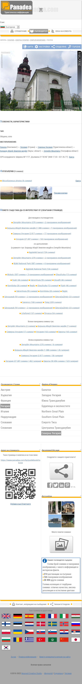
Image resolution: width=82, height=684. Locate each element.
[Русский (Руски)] (75, 624)
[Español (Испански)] (29, 616)
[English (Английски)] (6, 616)
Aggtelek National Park (42, 269)
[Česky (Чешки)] (29, 631)
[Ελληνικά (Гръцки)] (29, 639)
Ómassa (53, 313)
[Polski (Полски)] (6, 631)
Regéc (32, 285)
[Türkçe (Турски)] (40, 639)
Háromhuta (41, 280)
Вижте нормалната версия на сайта (54, 656)
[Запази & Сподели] (61, 471)
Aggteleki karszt (42, 252)
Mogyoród (48, 673)
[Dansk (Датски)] (40, 624)
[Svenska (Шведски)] (52, 624)
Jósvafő (63, 280)
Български (10, 27)
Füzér (20, 280)
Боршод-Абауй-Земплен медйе (13, 150)
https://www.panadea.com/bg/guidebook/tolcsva (20, 461)
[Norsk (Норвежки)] (64, 624)
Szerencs (32, 302)
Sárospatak (28, 296)
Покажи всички (60, 192)
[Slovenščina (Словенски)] (52, 631)
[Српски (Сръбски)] (75, 631)
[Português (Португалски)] (40, 616)
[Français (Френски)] (52, 616)
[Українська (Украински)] (17, 631)
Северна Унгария (22, 40)
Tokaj (53, 302)
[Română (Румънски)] (17, 639)
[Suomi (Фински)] (6, 624)
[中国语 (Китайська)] (64, 639)
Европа (3, 147)
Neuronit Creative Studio (31, 673)
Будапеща (58, 673)
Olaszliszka (66, 274)
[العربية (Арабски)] (52, 639)
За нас (13, 656)
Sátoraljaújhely (67, 296)
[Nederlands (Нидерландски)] (29, 624)
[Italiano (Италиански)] (64, 616)
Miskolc (30, 274)
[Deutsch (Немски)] (17, 616)
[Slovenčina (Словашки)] (40, 631)
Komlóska (17, 285)
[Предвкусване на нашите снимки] (61, 544)
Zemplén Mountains (37, 40)
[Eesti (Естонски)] (17, 624)
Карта (71, 156)
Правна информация (27, 656)
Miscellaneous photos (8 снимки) (17, 180)
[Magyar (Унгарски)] (75, 616)
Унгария (10, 40)
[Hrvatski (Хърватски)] (64, 631)
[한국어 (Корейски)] (6, 647)
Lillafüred (31, 313)
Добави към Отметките (20, 503)
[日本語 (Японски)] (75, 639)
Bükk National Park (42, 263)
